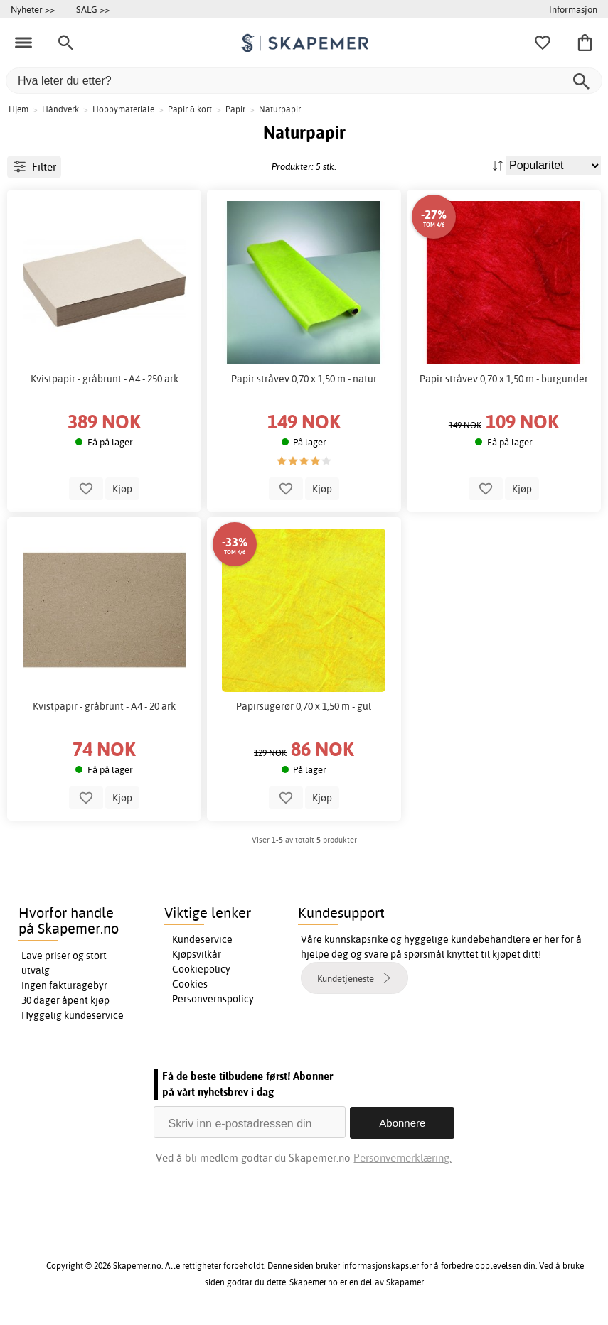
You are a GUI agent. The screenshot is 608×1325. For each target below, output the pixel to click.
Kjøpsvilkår (196, 954)
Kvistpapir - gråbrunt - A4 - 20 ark (104, 706)
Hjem (18, 109)
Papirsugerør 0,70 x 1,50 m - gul (303, 706)
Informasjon (573, 9)
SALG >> (93, 9)
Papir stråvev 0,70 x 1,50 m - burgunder (504, 378)
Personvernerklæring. (403, 1157)
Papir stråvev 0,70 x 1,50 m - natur (304, 378)
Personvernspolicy (213, 999)
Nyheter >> (33, 9)
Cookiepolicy (201, 969)
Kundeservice (202, 939)
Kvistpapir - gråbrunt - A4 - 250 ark (104, 378)
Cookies (190, 984)
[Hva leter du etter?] (304, 80)
